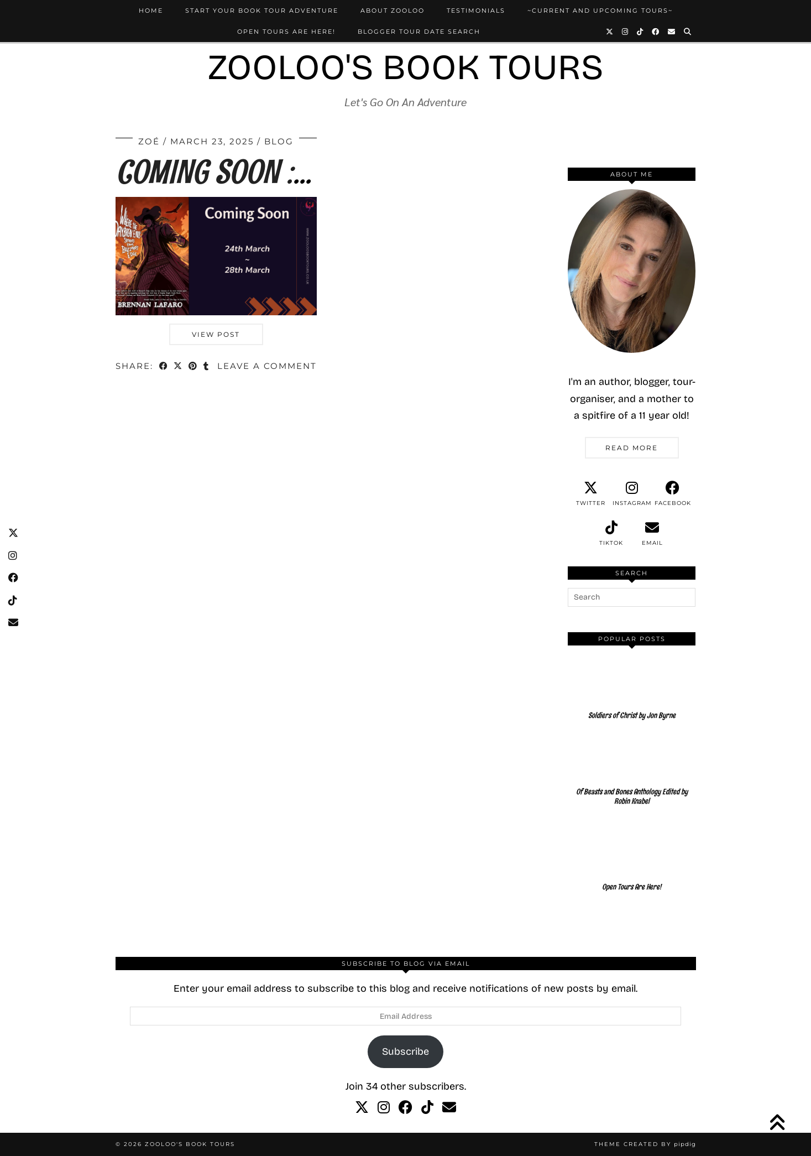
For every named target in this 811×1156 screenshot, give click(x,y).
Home (151, 10)
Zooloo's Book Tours (406, 67)
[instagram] (631, 494)
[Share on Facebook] (163, 367)
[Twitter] (610, 31)
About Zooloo (392, 10)
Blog (279, 141)
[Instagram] (625, 31)
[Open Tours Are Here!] (632, 864)
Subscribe (405, 1051)
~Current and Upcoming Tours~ (600, 10)
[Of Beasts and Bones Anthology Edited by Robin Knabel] (632, 778)
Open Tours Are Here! (286, 31)
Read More (631, 448)
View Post (216, 334)
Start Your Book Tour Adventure (261, 10)
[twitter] (591, 494)
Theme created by (645, 1144)
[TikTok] (640, 31)
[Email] (672, 31)
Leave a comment (267, 366)
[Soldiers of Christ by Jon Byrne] (632, 692)
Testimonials (476, 10)
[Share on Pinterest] (193, 367)
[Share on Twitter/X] (178, 367)
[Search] (688, 31)
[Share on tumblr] (207, 367)
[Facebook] (656, 31)
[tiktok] (611, 533)
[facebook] (672, 494)
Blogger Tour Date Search (419, 31)
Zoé (149, 141)
